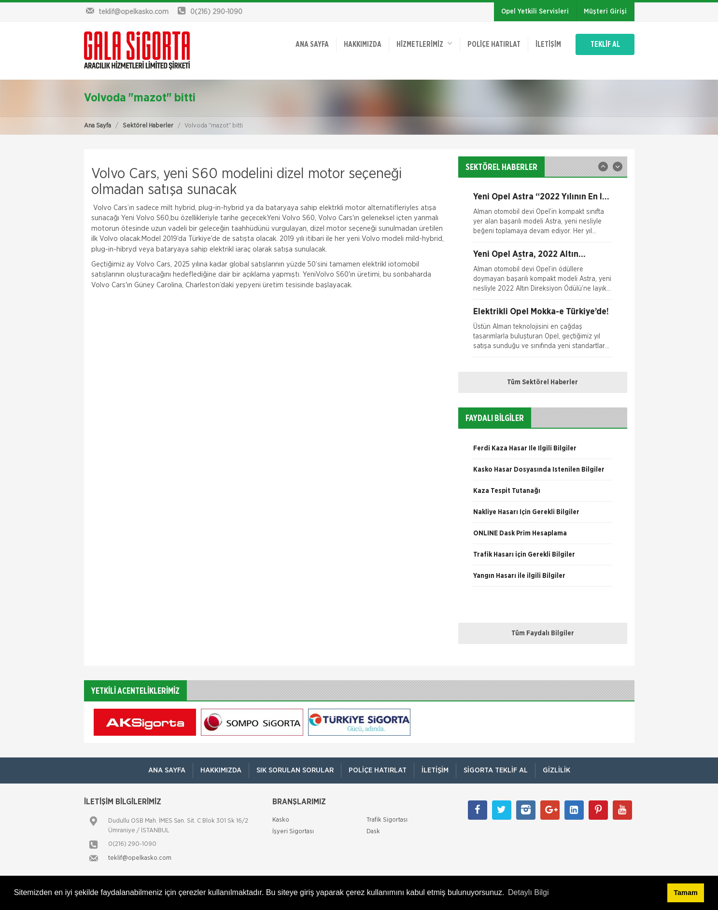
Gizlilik (556, 770)
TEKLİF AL (605, 44)
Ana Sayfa (97, 126)
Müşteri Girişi (605, 11)
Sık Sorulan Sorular (295, 770)
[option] (543, 217)
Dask (373, 831)
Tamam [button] (685, 892)
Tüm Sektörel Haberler (542, 382)
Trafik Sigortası (387, 820)
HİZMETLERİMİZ (424, 43)
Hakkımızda (362, 44)
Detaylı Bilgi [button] (528, 892)
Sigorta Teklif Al (496, 770)
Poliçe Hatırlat (494, 44)
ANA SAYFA (312, 44)
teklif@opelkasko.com (139, 858)
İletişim (548, 44)
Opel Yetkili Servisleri (535, 11)
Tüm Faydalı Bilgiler (542, 633)
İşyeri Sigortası (293, 831)
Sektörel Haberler (148, 126)
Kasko (280, 820)
